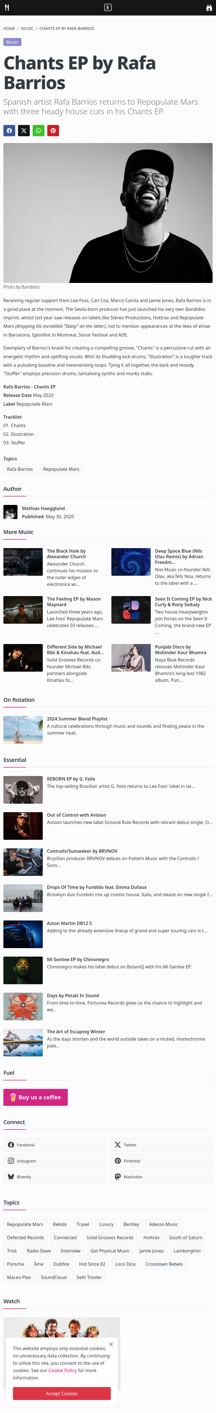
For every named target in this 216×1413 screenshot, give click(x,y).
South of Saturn (185, 1237)
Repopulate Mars (61, 469)
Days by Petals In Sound (73, 995)
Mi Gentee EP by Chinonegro (78, 959)
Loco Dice (125, 1264)
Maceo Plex (19, 1277)
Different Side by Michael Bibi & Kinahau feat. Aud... (75, 649)
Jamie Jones (152, 1251)
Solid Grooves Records (110, 1237)
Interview (70, 1251)
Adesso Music (163, 1224)
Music (27, 28)
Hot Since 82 (92, 1264)
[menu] (7, 8)
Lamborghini (187, 1251)
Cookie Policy (62, 1370)
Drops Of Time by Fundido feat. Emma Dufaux (97, 887)
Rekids (60, 1224)
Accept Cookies (62, 1393)
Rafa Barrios (20, 469)
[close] (111, 1344)
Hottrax (151, 1237)
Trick (12, 1251)
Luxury (106, 1224)
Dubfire (61, 1264)
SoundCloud (54, 1277)
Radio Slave (39, 1251)
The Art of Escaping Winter (76, 1031)
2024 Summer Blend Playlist (77, 719)
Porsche (15, 1264)
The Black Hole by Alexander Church (66, 553)
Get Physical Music (110, 1251)
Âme (38, 1264)
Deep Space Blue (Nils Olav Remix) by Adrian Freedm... (179, 556)
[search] (209, 8)
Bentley (131, 1224)
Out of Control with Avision (76, 815)
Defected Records (25, 1237)
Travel (83, 1224)
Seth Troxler (89, 1277)
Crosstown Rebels (164, 1264)
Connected (65, 1237)
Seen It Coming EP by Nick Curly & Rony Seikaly (183, 601)
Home (9, 28)
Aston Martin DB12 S (69, 923)
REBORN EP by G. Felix (71, 779)
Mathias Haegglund (43, 508)
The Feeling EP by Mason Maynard (74, 601)
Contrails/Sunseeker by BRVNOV (82, 851)
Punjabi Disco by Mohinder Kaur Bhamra (180, 649)
